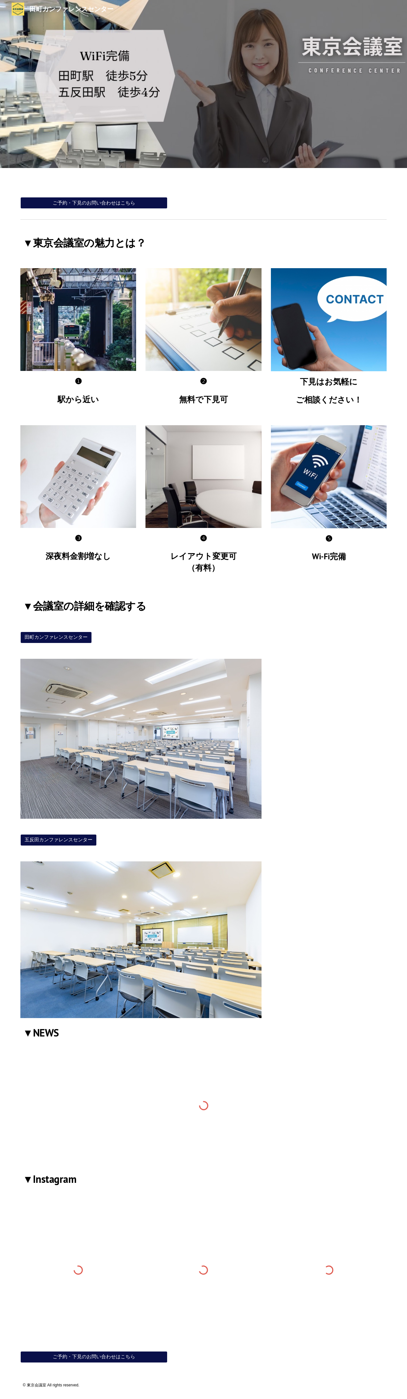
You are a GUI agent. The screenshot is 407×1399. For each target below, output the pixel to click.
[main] (203, 241)
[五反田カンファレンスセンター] (58, 840)
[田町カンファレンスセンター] (56, 637)
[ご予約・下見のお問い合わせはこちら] (94, 203)
